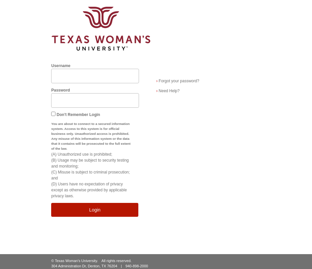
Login (94, 209)
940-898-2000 (136, 266)
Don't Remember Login (78, 114)
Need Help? (168, 91)
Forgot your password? (177, 81)
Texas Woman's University (76, 261)
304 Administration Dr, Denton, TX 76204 (84, 266)
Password (60, 90)
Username (60, 65)
